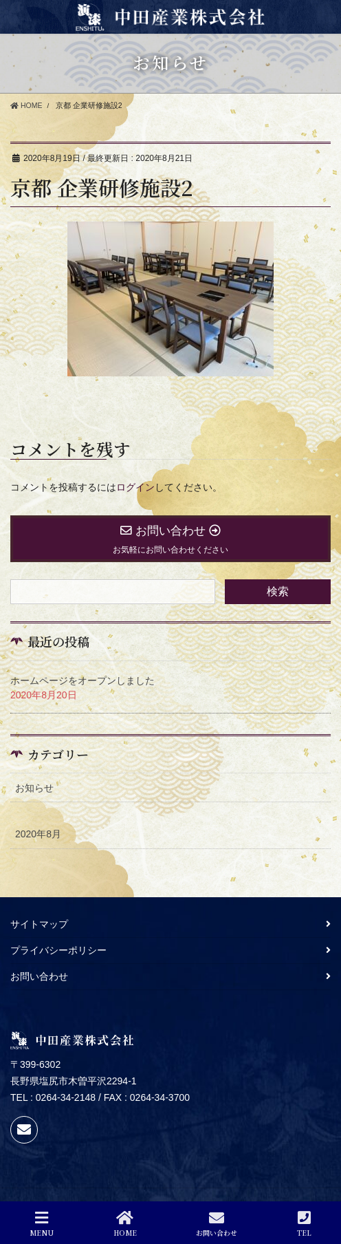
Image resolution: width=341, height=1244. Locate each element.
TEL (304, 1223)
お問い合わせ (39, 976)
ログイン (135, 487)
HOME (125, 1223)
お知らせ (34, 787)
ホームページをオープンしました (82, 680)
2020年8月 (38, 833)
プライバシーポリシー (58, 950)
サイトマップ (39, 924)
